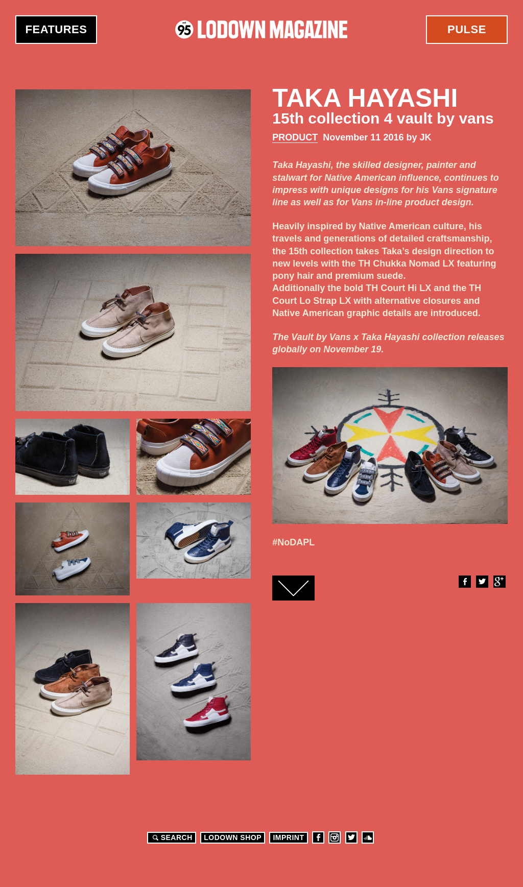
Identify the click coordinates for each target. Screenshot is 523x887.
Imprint (288, 837)
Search (171, 837)
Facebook (464, 582)
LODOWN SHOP (233, 837)
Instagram (334, 837)
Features (56, 29)
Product (295, 137)
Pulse (466, 29)
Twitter (481, 582)
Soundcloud (368, 837)
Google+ (499, 582)
